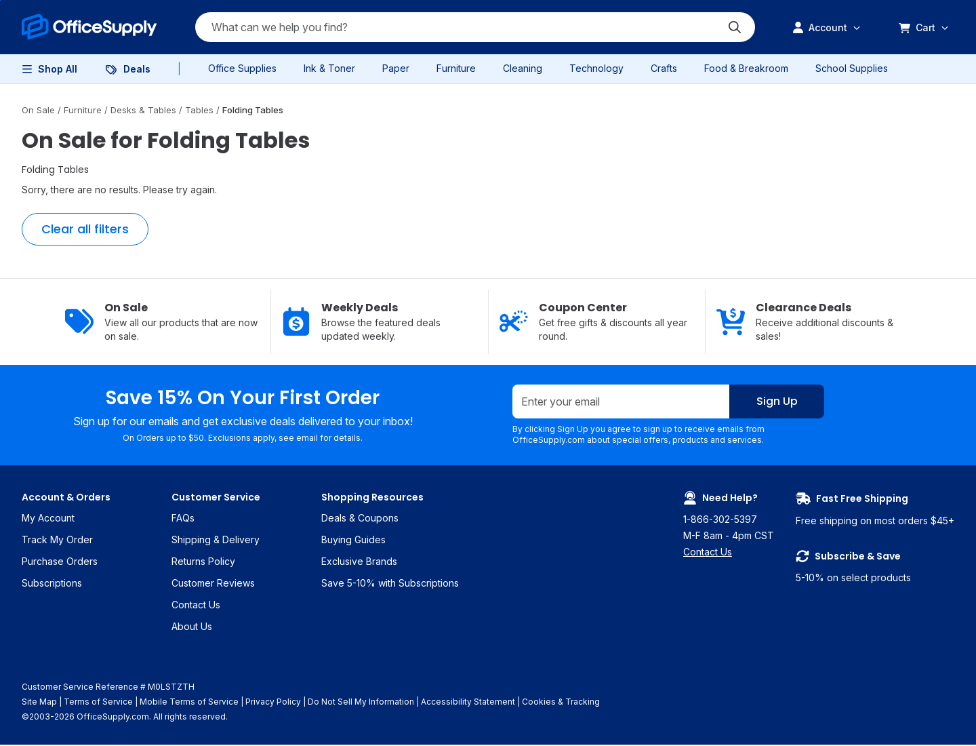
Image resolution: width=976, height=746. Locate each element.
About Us (191, 627)
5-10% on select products (875, 568)
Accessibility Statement (468, 703)
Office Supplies (242, 68)
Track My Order (57, 541)
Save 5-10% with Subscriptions (390, 584)
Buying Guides (353, 541)
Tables (200, 109)
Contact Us (195, 606)
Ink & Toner (329, 68)
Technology (596, 68)
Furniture (456, 68)
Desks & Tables (144, 109)
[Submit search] (734, 27)
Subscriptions (52, 584)
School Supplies (851, 68)
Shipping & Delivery (215, 541)
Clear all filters (85, 228)
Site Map (39, 703)
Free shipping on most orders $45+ (875, 510)
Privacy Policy (273, 703)
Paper (395, 68)
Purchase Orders (60, 562)
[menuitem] (89, 27)
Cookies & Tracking (561, 703)
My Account (48, 519)
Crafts (664, 68)
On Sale (40, 109)
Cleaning (522, 68)
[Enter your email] (621, 402)
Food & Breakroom (746, 68)
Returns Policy (203, 562)
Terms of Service (98, 703)
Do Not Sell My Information (361, 703)
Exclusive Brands (359, 562)
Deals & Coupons (360, 519)
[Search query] (475, 27)
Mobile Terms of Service (189, 703)
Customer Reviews (213, 584)
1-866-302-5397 (720, 520)
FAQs (183, 519)
